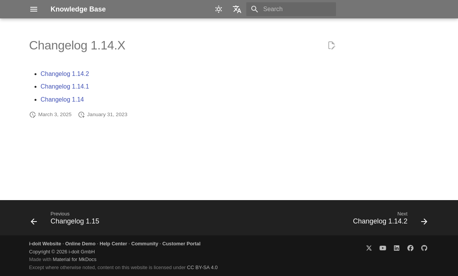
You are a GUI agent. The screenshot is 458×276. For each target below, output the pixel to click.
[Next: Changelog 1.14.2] (388, 220)
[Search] (291, 9)
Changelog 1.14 (62, 99)
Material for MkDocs (75, 259)
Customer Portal (181, 243)
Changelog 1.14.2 (65, 74)
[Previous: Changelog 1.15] (67, 220)
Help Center (113, 243)
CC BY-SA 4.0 (202, 267)
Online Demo (80, 243)
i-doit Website (45, 243)
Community (144, 243)
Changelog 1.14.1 (65, 86)
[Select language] (237, 9)
